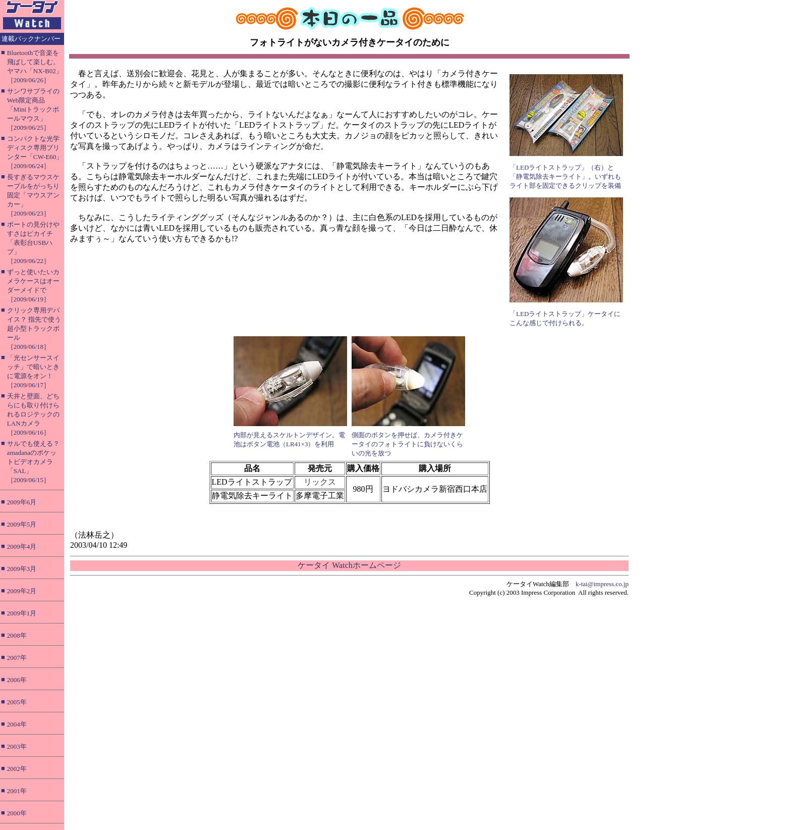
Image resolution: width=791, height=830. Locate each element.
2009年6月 (22, 502)
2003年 (17, 746)
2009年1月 (22, 613)
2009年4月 (22, 546)
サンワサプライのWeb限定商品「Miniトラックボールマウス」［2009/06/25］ (33, 109)
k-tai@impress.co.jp (602, 584)
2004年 (17, 724)
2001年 (17, 791)
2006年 (17, 680)
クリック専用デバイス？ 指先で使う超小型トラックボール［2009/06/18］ (34, 328)
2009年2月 (22, 591)
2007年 (17, 657)
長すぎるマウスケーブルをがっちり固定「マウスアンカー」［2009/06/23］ (33, 195)
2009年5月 (22, 524)
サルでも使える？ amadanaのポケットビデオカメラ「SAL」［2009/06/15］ (33, 462)
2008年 (17, 635)
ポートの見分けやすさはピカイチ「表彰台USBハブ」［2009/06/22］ (33, 243)
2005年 (17, 702)
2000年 (17, 813)
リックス (320, 482)
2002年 (17, 768)
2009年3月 (22, 569)
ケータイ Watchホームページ (349, 565)
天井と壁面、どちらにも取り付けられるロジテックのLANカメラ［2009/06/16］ (33, 414)
